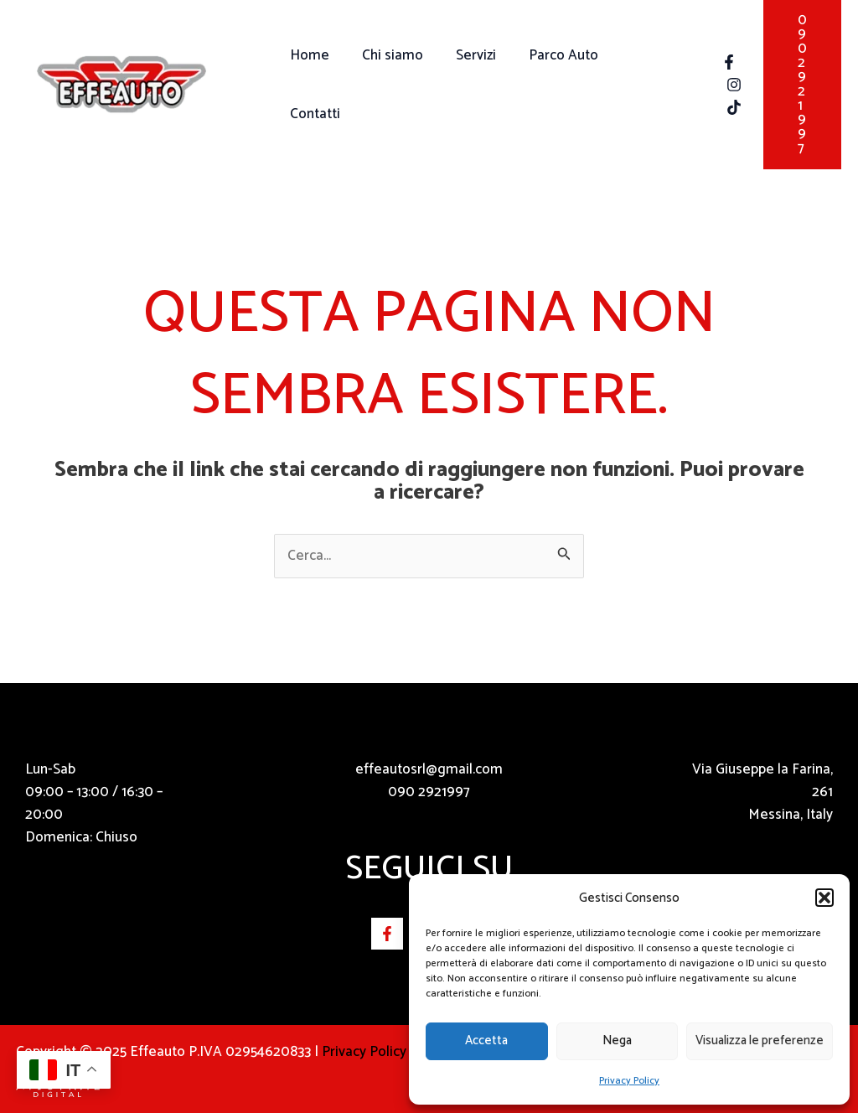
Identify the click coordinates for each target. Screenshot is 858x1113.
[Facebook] (718, 62)
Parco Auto (549, 84)
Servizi (466, 84)
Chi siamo (386, 84)
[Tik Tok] (723, 107)
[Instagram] (723, 84)
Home (308, 84)
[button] (824, 897)
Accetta (486, 1040)
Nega (617, 1040)
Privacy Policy (629, 1081)
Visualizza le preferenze (759, 1040)
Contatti (637, 84)
